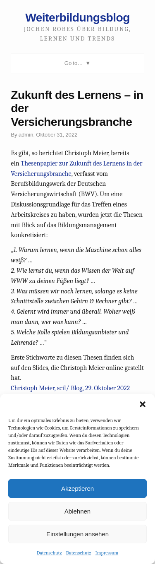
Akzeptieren (77, 488)
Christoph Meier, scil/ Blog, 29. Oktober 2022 (70, 388)
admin (26, 135)
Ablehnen (77, 511)
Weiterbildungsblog (77, 17)
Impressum (107, 553)
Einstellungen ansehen (77, 534)
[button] (142, 404)
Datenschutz (49, 553)
